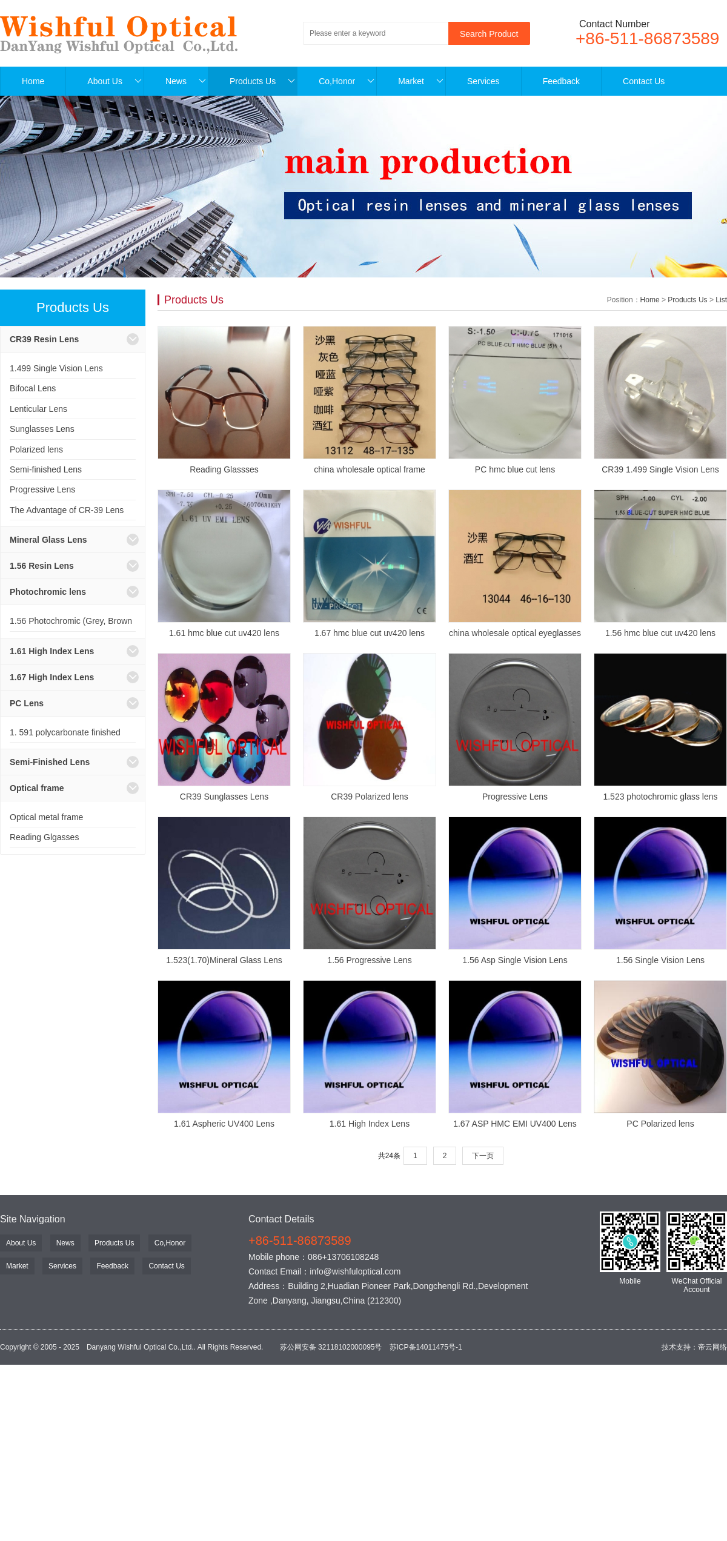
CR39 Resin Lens (44, 339)
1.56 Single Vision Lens (660, 960)
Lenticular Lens (38, 409)
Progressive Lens (42, 489)
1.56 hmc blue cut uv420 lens (660, 633)
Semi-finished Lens (46, 469)
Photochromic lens (48, 592)
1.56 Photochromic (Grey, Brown (71, 621)
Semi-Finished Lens (50, 762)
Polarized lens (36, 449)
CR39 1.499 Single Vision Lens (660, 469)
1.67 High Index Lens (52, 677)
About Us (114, 81)
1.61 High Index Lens (52, 651)
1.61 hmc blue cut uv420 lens (224, 633)
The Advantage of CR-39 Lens (67, 510)
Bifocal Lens (33, 388)
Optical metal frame (46, 817)
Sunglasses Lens (42, 429)
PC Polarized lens (660, 1123)
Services (483, 81)
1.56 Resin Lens (42, 566)
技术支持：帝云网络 (694, 1347)
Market (420, 81)
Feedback (561, 81)
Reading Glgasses (44, 837)
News (185, 81)
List (721, 300)
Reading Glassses (224, 469)
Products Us (262, 81)
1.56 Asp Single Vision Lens (514, 960)
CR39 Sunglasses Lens (224, 796)
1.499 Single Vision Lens (56, 368)
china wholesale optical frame (369, 469)
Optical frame (37, 788)
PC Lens (27, 703)
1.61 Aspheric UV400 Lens (224, 1123)
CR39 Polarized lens (369, 796)
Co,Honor (346, 81)
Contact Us (644, 81)
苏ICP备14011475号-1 (426, 1347)
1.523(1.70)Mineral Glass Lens (224, 960)
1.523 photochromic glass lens (660, 796)
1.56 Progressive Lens (369, 960)
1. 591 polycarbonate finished (65, 732)
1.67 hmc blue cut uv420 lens (369, 633)
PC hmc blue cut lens (515, 469)
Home (33, 81)
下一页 (483, 1156)
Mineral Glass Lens (48, 540)
